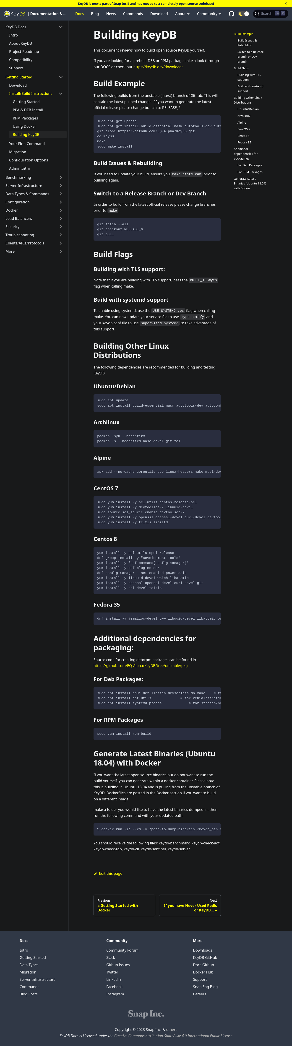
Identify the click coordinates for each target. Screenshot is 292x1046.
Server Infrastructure (23, 185)
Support (16, 67)
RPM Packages (25, 118)
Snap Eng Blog (205, 986)
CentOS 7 (243, 129)
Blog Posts (29, 994)
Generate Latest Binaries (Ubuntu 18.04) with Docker (250, 183)
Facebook (114, 986)
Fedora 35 (244, 142)
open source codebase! (196, 3)
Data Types (29, 964)
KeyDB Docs (15, 26)
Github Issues (118, 964)
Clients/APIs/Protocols (24, 243)
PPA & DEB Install (28, 109)
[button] (243, 13)
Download (159, 13)
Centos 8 (243, 136)
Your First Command (27, 143)
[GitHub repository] (231, 13)
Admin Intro (19, 168)
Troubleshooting (19, 234)
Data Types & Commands (27, 193)
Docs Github (203, 964)
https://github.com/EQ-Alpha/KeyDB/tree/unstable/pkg (141, 665)
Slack (110, 957)
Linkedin (113, 979)
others (171, 1029)
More (10, 251)
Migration (17, 151)
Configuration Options (28, 160)
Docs (79, 13)
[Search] (270, 14)
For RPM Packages (250, 172)
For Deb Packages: (250, 165)
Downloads (202, 950)
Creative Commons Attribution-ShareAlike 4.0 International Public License (173, 1035)
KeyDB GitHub (205, 957)
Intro (13, 35)
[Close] (285, 3)
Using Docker (24, 126)
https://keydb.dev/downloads (158, 66)
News (111, 13)
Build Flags (241, 68)
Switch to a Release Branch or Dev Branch (250, 56)
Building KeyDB (26, 134)
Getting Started (18, 77)
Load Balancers (18, 218)
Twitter (112, 972)
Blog (95, 13)
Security (12, 226)
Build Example (243, 34)
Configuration (17, 202)
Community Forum (122, 950)
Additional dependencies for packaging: (246, 154)
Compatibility (20, 59)
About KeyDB (20, 43)
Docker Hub (203, 972)
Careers (199, 994)
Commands (133, 13)
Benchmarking (18, 177)
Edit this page (108, 873)
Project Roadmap (24, 51)
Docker (11, 210)
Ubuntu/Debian (248, 109)
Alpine (241, 122)
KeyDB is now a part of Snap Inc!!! (103, 3)
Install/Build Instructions (30, 93)
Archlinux (243, 116)
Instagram (115, 994)
